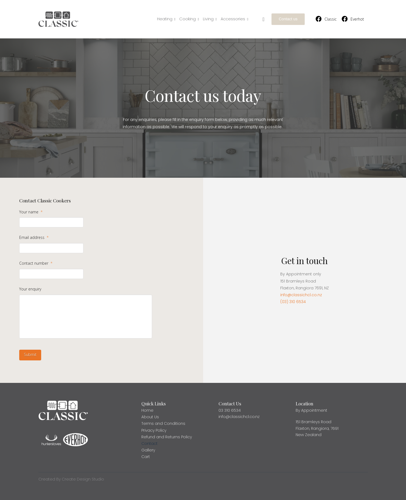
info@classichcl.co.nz (301, 295)
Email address (34, 237)
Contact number (35, 263)
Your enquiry (30, 289)
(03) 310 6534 (293, 301)
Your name (31, 212)
